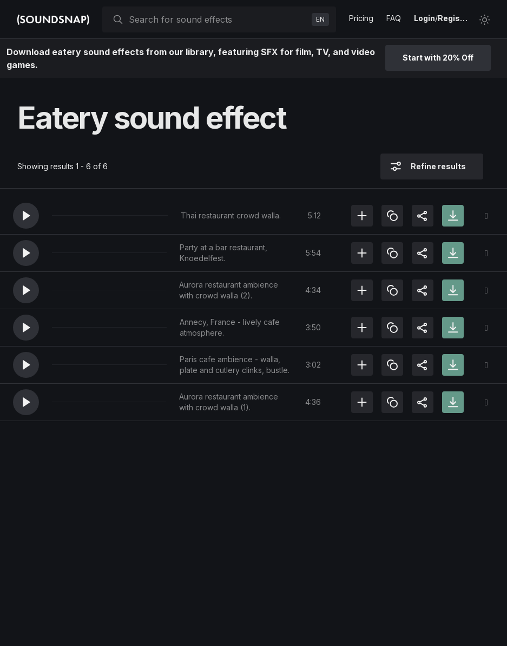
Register (454, 18)
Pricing (361, 18)
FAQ (393, 18)
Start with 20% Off (438, 57)
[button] (26, 216)
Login (424, 18)
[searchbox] (218, 19)
